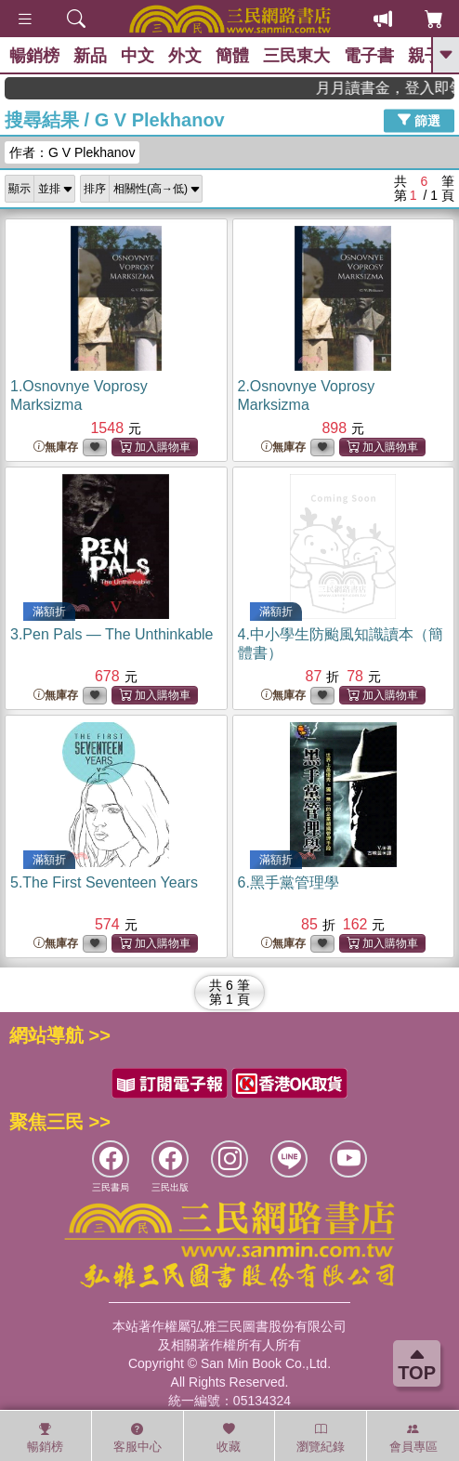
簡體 (232, 55)
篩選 (419, 119)
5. (104, 882)
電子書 (369, 55)
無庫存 (55, 447)
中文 (137, 55)
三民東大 (296, 55)
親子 (424, 55)
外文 (185, 55)
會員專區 (413, 1438)
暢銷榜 (34, 55)
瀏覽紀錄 (320, 1438)
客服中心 (137, 1438)
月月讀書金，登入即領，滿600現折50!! (396, 88)
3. (112, 634)
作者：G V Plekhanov (72, 152)
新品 (90, 55)
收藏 (228, 1438)
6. (288, 882)
